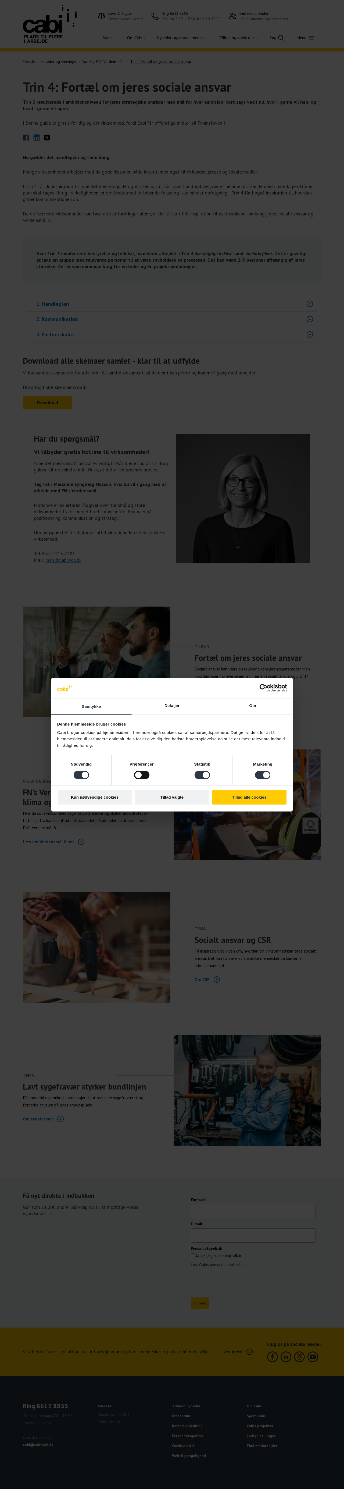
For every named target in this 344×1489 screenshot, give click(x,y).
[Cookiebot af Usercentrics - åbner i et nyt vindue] (263, 688)
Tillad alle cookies (249, 797)
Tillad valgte (172, 797)
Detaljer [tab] (172, 705)
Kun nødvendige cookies (95, 797)
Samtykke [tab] (91, 706)
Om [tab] (252, 705)
